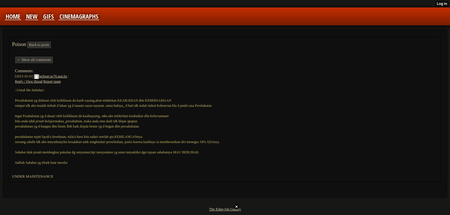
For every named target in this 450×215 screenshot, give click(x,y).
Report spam (52, 81)
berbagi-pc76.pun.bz (50, 76)
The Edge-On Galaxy (225, 209)
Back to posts (39, 45)
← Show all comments (34, 60)
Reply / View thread (28, 81)
